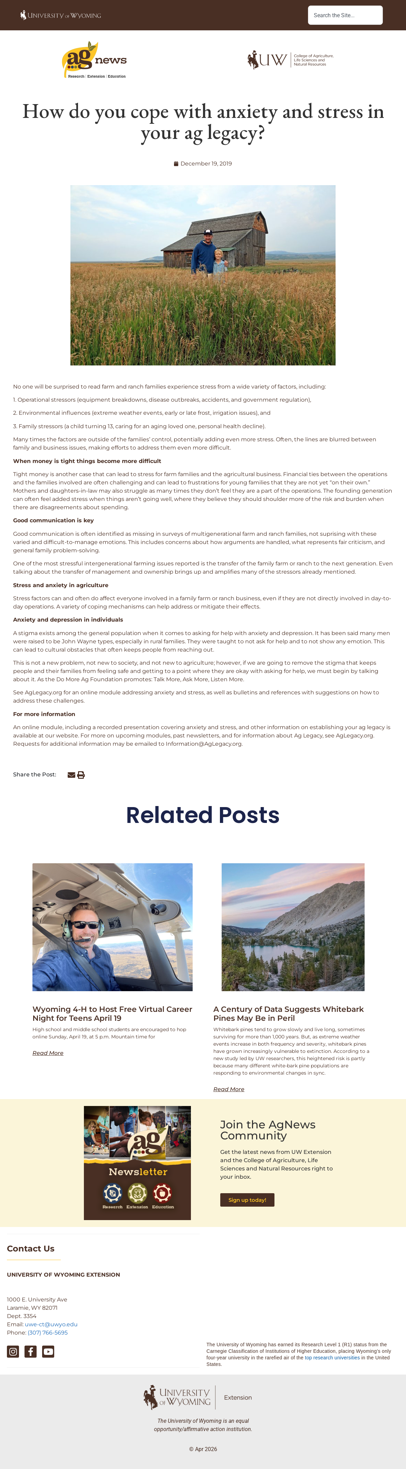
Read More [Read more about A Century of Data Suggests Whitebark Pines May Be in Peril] (228, 1089)
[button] (71, 775)
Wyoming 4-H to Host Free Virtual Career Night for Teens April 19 (112, 1014)
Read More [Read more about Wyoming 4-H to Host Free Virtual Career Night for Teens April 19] (48, 1053)
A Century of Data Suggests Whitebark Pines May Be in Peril (288, 1014)
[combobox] (345, 15)
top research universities (332, 1357)
